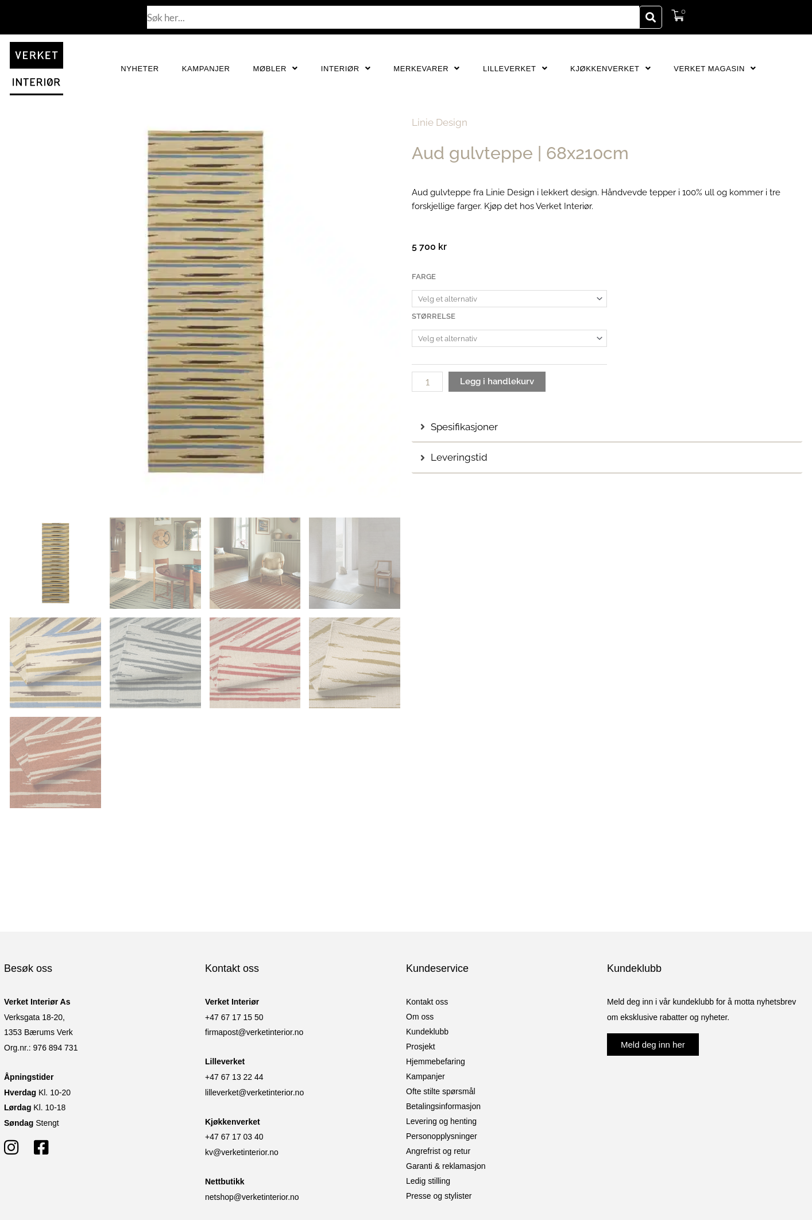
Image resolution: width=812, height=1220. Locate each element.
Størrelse (433, 316)
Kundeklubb (427, 1031)
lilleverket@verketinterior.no (254, 1092)
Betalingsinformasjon (443, 1106)
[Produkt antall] (427, 382)
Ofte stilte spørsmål (440, 1091)
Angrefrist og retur (438, 1151)
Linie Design (439, 122)
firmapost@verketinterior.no (254, 1032)
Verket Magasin (715, 68)
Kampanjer (206, 68)
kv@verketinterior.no (242, 1152)
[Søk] (650, 17)
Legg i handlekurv (497, 381)
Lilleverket (515, 68)
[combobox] (393, 17)
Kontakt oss (427, 1001)
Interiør (346, 68)
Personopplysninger (441, 1136)
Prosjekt (420, 1046)
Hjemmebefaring (435, 1061)
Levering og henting (441, 1121)
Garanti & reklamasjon (446, 1166)
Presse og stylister (438, 1195)
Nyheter (139, 68)
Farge (424, 276)
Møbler (275, 68)
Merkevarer (426, 68)
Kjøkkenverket (610, 68)
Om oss (420, 1016)
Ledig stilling (428, 1181)
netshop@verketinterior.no (252, 1197)
